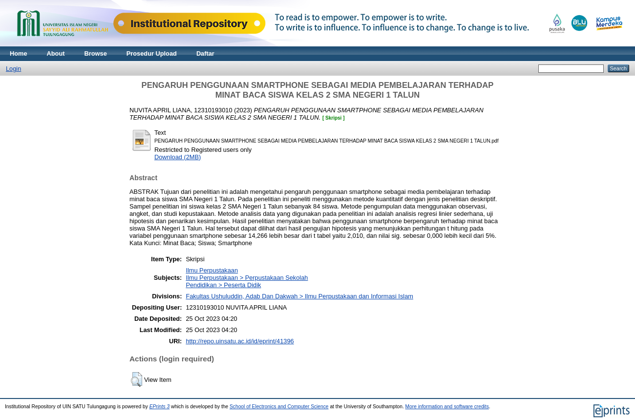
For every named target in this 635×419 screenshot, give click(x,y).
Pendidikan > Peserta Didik (223, 285)
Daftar (205, 53)
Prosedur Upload (152, 53)
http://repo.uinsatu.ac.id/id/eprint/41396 (240, 341)
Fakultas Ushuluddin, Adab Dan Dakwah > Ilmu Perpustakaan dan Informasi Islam (299, 296)
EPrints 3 (159, 406)
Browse (96, 53)
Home (18, 53)
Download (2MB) (177, 157)
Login (13, 68)
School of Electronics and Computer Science (279, 406)
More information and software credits (447, 406)
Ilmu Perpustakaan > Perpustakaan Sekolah (247, 277)
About (56, 53)
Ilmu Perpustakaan (212, 270)
